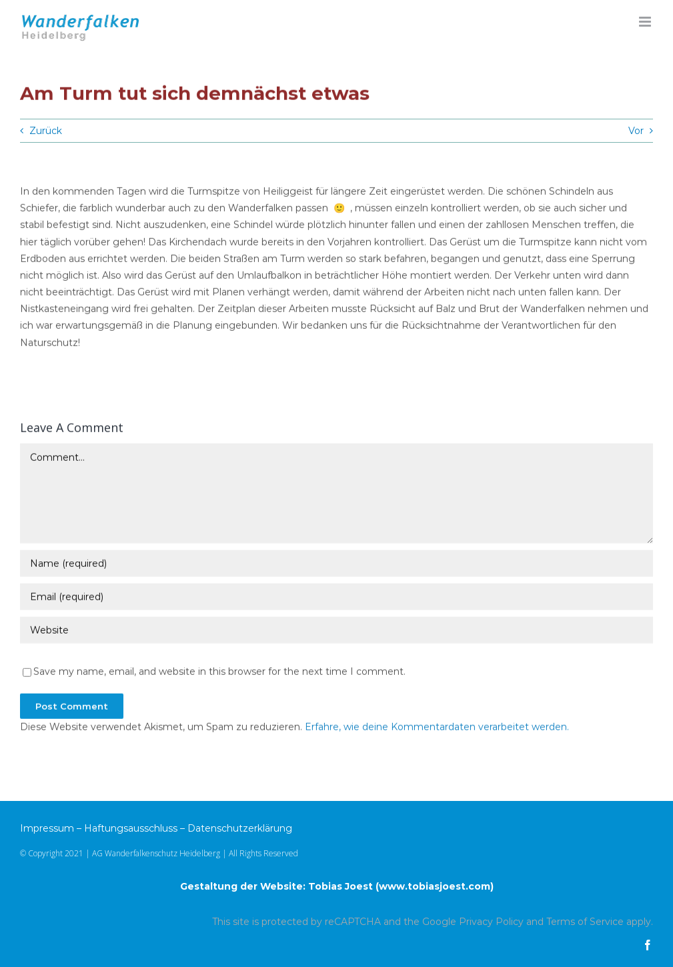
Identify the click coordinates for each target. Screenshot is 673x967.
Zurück (45, 131)
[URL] (336, 630)
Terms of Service (585, 922)
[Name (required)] (336, 563)
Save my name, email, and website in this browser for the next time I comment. (219, 672)
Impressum (47, 828)
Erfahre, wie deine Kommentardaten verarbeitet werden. (437, 728)
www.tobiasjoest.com (434, 886)
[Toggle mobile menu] (646, 22)
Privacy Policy (491, 922)
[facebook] (647, 945)
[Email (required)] (336, 597)
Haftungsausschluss (130, 828)
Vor (636, 131)
